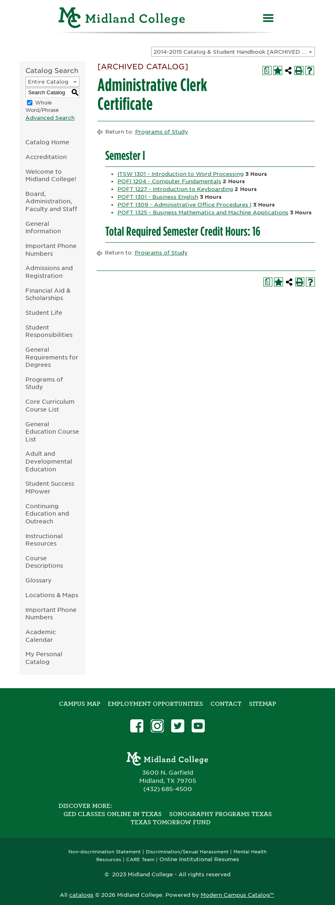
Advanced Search (50, 118)
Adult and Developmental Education (48, 461)
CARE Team (140, 859)
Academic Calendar (40, 635)
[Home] (122, 19)
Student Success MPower (49, 487)
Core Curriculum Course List (50, 405)
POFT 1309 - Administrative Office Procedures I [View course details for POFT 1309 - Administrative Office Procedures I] (184, 205)
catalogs (81, 895)
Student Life (43, 312)
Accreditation (46, 156)
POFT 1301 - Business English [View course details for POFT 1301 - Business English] (158, 197)
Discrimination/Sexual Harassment (187, 852)
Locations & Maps (51, 594)
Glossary (38, 580)
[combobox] (233, 52)
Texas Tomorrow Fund (171, 822)
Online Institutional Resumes (199, 859)
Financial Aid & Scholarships (47, 294)
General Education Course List (52, 432)
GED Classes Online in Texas (112, 814)
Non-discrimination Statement (104, 852)
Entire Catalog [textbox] (48, 82)
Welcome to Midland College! (50, 175)
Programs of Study (44, 383)
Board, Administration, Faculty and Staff (51, 201)
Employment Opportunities (155, 703)
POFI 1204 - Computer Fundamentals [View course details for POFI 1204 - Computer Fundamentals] (169, 181)
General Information (43, 227)
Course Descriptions (44, 562)
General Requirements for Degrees (51, 357)
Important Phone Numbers (51, 249)
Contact (226, 703)
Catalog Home (47, 142)
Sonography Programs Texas (220, 814)
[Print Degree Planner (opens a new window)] (267, 70)
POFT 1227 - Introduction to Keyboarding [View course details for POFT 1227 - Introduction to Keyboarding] (175, 189)
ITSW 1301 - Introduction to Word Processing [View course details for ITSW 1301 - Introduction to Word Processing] (181, 174)
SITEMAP (262, 703)
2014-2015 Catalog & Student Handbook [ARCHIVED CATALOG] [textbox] (234, 52)
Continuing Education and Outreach (47, 514)
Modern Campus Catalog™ (237, 895)
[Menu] (268, 19)
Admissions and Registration (49, 271)
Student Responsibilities (48, 331)
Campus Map (79, 703)
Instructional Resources (44, 539)
